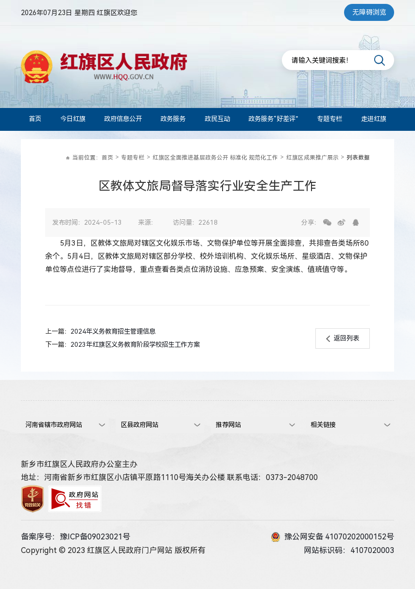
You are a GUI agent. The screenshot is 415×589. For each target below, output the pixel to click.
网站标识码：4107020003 (349, 550)
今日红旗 (73, 119)
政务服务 (173, 119)
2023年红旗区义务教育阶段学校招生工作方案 (135, 344)
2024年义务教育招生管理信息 (113, 331)
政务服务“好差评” (273, 119)
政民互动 (217, 119)
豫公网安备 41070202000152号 (332, 537)
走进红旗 (373, 119)
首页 (35, 119)
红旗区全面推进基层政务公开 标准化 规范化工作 (215, 157)
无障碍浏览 (369, 12)
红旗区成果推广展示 (312, 157)
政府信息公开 (123, 119)
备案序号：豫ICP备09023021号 (75, 536)
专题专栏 (329, 119)
